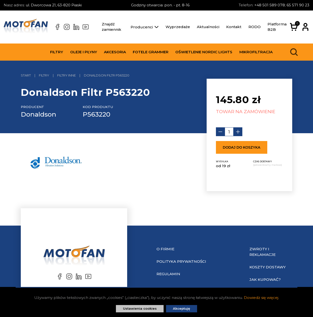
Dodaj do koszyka (241, 147)
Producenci (144, 27)
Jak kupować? (265, 279)
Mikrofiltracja (256, 52)
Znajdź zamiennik (111, 27)
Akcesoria (115, 52)
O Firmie (165, 249)
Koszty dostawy (267, 267)
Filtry (56, 52)
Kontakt (233, 26)
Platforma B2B (277, 27)
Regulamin (168, 274)
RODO (254, 26)
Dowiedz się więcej (261, 297)
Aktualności (208, 26)
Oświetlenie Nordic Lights (203, 52)
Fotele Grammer (150, 52)
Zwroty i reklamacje (262, 252)
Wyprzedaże (178, 26)
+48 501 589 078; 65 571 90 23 (281, 5)
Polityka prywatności (181, 261)
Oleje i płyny (83, 52)
